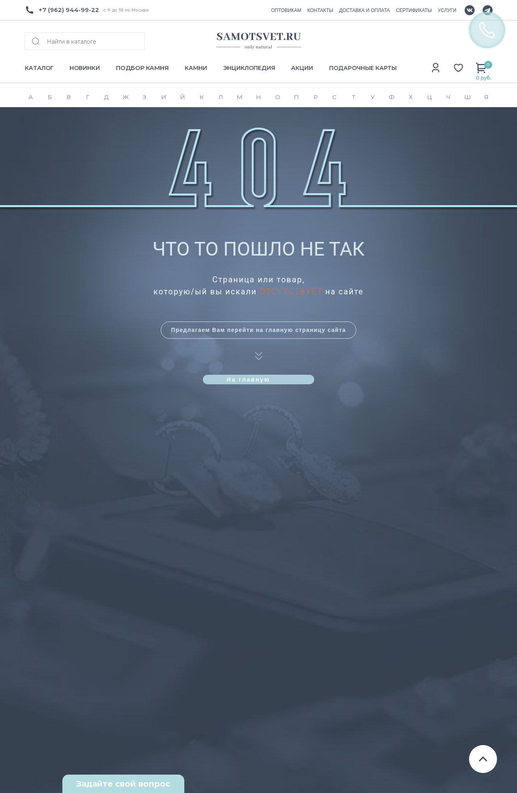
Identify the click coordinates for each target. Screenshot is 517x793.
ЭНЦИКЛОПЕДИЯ (249, 68)
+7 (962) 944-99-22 (68, 10)
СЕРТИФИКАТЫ (414, 10)
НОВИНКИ (85, 68)
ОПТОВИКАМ (286, 10)
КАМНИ (196, 68)
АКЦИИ (302, 68)
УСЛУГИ (447, 10)
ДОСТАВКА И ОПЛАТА (364, 10)
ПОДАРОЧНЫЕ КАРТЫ (363, 68)
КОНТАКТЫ (320, 10)
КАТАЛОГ (39, 68)
